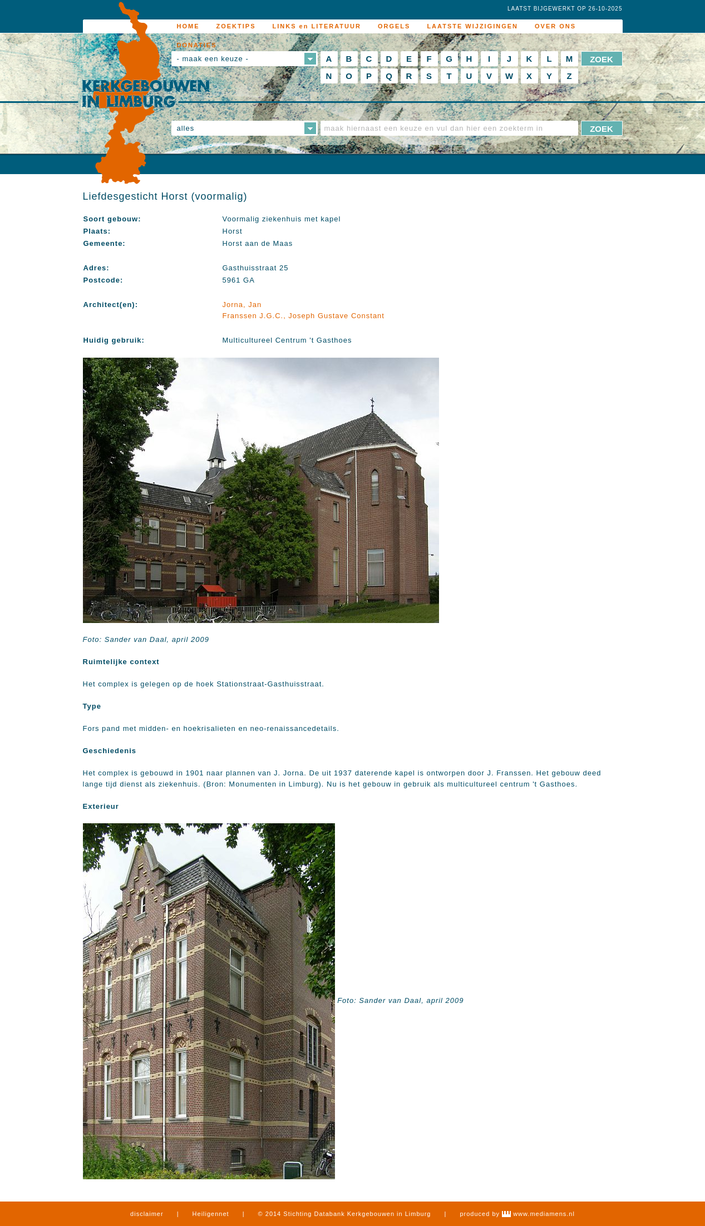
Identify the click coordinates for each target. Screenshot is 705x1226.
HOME (188, 26)
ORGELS (394, 26)
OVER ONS (555, 26)
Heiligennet (211, 1213)
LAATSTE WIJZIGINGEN (472, 26)
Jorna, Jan (242, 304)
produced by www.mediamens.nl (517, 1213)
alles (186, 128)
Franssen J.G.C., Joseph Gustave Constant (303, 316)
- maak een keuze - (213, 59)
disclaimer (147, 1213)
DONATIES (197, 45)
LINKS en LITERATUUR (317, 26)
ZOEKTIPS (236, 26)
